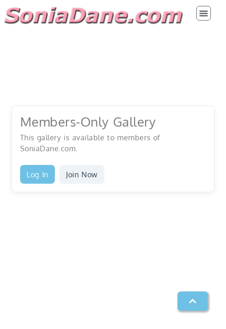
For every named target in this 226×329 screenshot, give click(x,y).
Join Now (82, 174)
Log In (37, 174)
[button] (203, 13)
